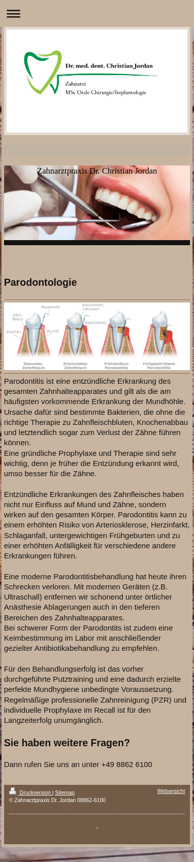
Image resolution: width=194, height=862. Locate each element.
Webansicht (171, 791)
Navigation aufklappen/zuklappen (97, 13)
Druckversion (30, 792)
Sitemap (65, 792)
